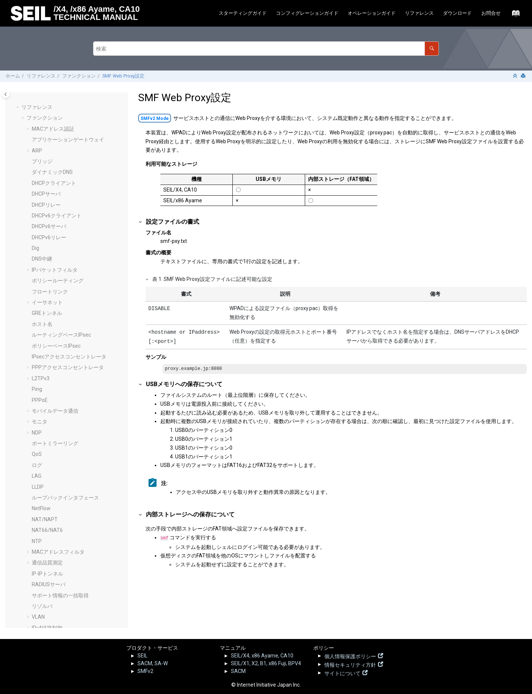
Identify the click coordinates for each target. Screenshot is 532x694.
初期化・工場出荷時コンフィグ (68, 525)
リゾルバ (42, 275)
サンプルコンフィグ (50, 557)
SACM (238, 671)
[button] (29, 102)
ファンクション (79, 76)
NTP (37, 210)
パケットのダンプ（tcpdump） (68, 384)
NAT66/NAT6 (47, 199)
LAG (36, 145)
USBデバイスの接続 (55, 427)
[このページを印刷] (523, 76)
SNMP (39, 340)
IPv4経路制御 (47, 297)
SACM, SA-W (152, 663)
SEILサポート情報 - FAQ (59, 602)
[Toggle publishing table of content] (6, 94)
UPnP (38, 416)
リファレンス (419, 13)
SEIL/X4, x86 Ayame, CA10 (262, 656)
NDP (37, 102)
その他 (34, 614)
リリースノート (45, 579)
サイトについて (342, 673)
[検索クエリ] (266, 48)
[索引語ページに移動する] (513, 15)
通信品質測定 (47, 232)
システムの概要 (50, 362)
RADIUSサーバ (48, 254)
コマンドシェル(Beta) (57, 492)
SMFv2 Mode (154, 118)
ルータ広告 (45, 330)
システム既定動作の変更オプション (73, 373)
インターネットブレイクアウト (68, 319)
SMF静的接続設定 (52, 503)
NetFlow (41, 178)
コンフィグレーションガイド (307, 13)
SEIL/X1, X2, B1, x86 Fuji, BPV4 (266, 663)
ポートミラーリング (55, 113)
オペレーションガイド (372, 13)
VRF (36, 438)
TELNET (41, 395)
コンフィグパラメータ (52, 536)
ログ (37, 134)
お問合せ (491, 13)
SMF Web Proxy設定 (123, 76)
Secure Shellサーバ (54, 351)
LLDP (38, 156)
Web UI (40, 460)
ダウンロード (457, 13)
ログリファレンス (47, 568)
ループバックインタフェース (65, 167)
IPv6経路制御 (47, 308)
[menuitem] (242, 13)
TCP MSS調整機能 (53, 481)
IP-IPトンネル (47, 243)
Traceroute (45, 406)
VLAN (38, 286)
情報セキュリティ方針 (350, 664)
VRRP (38, 449)
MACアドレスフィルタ (58, 221)
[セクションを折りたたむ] (515, 76)
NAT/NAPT (45, 189)
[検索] (431, 48)
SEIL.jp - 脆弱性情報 (54, 591)
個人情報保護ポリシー (350, 656)
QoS (37, 123)
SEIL (142, 656)
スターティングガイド (243, 13)
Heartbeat (43, 471)
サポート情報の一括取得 (60, 265)
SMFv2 (145, 671)
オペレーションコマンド (55, 547)
